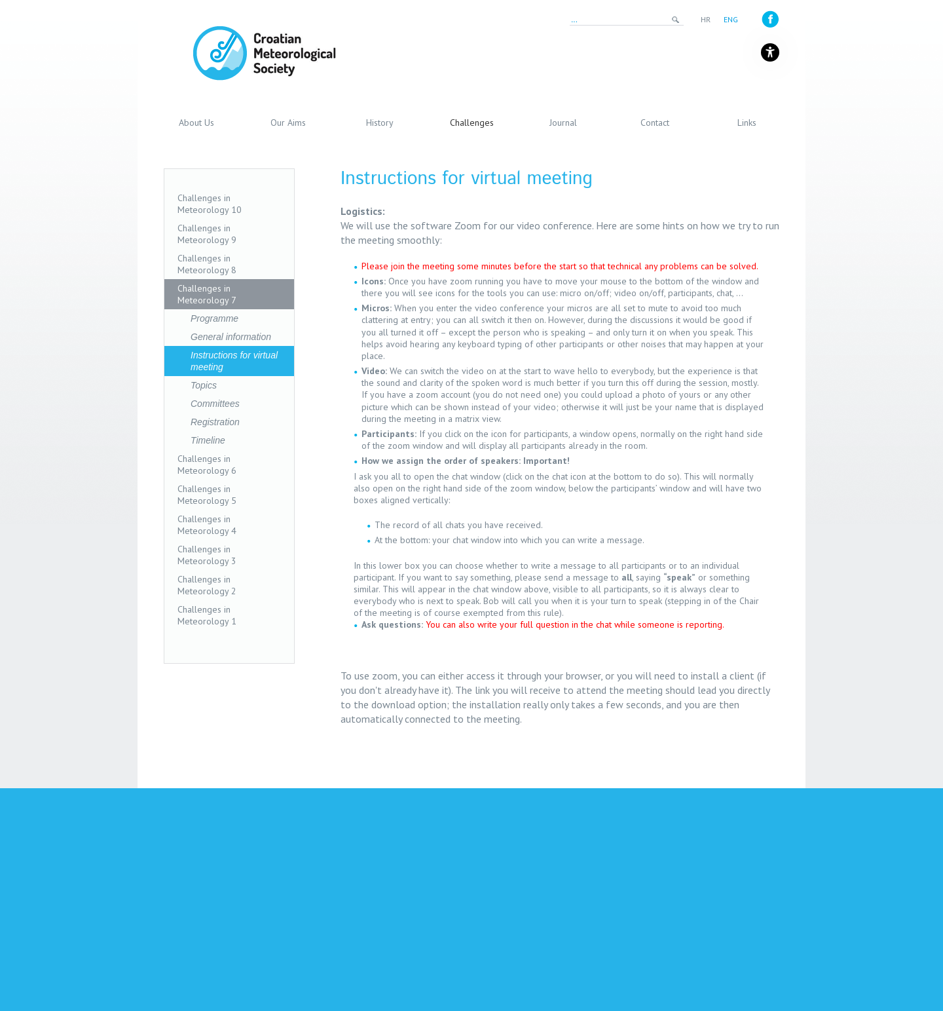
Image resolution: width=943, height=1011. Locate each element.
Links (746, 122)
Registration (215, 422)
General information (231, 337)
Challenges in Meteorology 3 (206, 555)
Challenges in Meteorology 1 (206, 615)
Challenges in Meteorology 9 (206, 234)
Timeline (208, 440)
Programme (214, 318)
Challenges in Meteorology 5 (206, 494)
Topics (204, 385)
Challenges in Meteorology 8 (206, 264)
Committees (215, 403)
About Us (196, 122)
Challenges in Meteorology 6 (206, 464)
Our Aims (288, 122)
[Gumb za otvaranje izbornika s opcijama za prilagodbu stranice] (770, 52)
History (380, 122)
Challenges (472, 122)
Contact (654, 122)
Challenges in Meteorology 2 (206, 585)
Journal (563, 122)
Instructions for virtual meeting (234, 361)
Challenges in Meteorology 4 (206, 525)
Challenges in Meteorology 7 (206, 294)
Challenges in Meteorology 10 (209, 204)
